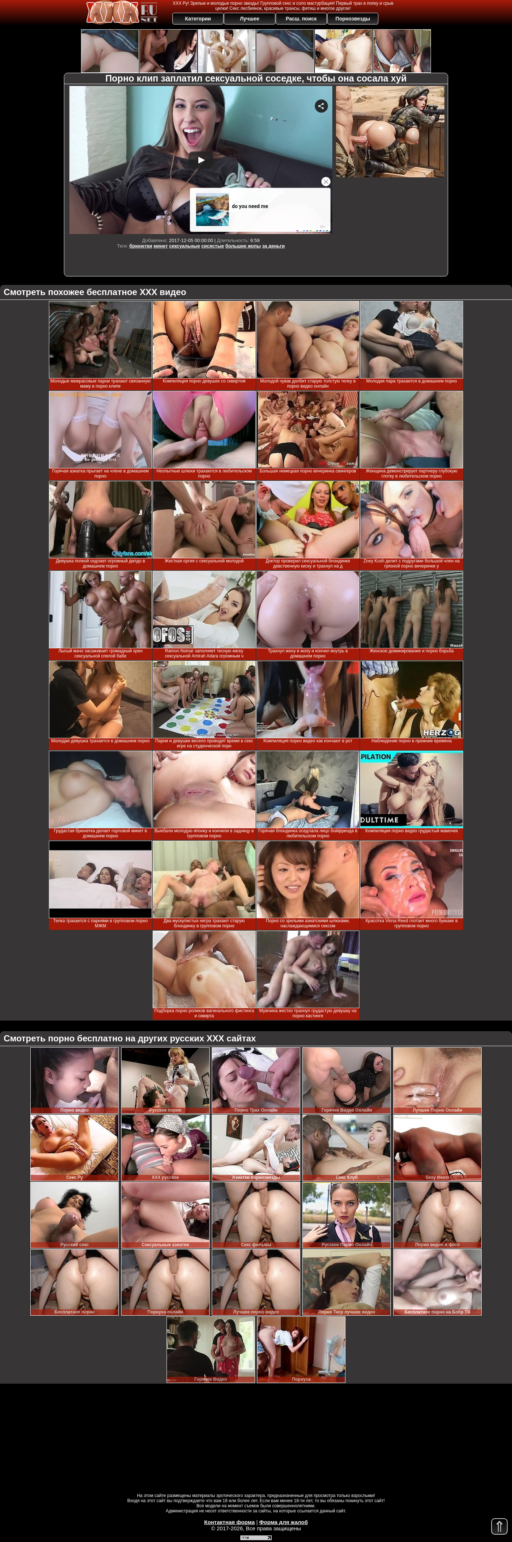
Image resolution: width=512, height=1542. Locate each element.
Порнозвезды (353, 19)
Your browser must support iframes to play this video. (200, 160)
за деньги (273, 246)
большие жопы (243, 246)
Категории (198, 19)
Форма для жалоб (283, 1522)
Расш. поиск (301, 19)
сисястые (212, 246)
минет (160, 246)
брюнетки (140, 246)
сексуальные (184, 246)
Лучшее (249, 19)
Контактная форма (229, 1522)
